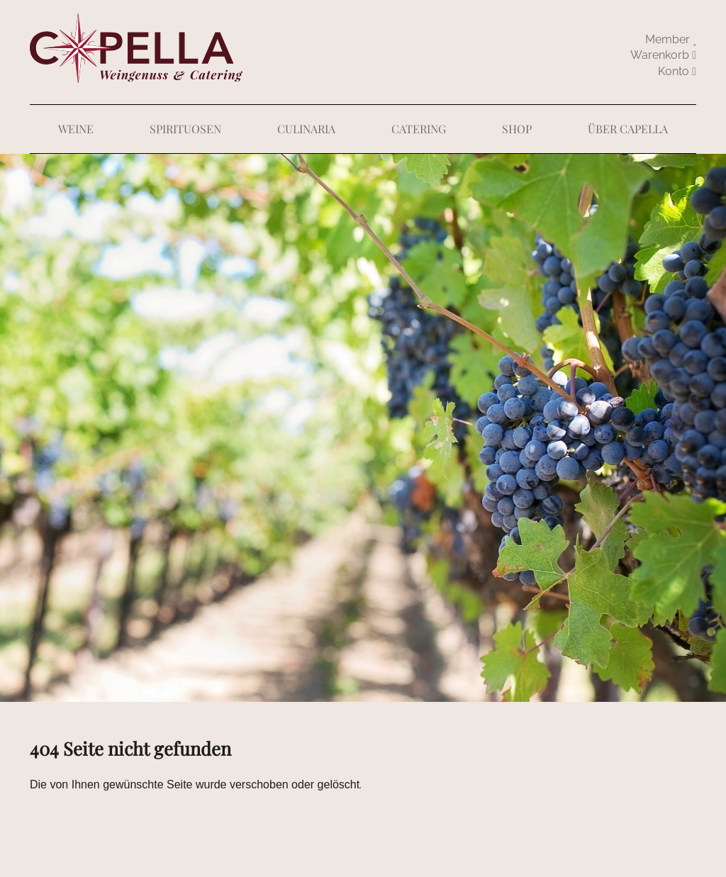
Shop (517, 128)
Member (670, 39)
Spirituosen (185, 128)
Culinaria (306, 128)
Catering (418, 128)
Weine (76, 128)
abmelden (677, 71)
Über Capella (628, 128)
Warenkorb (663, 55)
